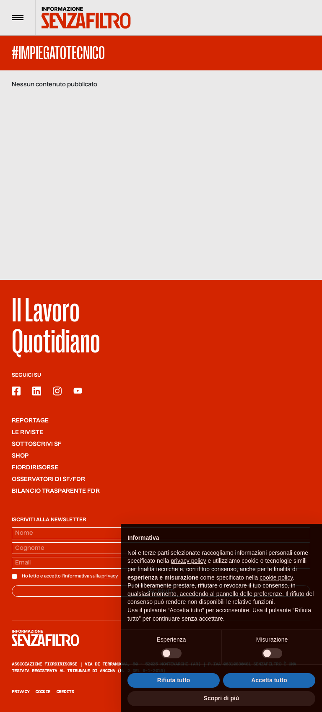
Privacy (20, 691)
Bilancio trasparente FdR (56, 491)
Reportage (30, 421)
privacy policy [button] (188, 568)
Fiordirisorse (35, 468)
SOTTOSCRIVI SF (37, 444)
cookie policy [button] (276, 585)
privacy (109, 576)
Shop (20, 456)
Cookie (42, 691)
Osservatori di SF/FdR (48, 479)
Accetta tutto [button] (269, 687)
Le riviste (27, 432)
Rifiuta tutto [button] (173, 687)
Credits (65, 691)
